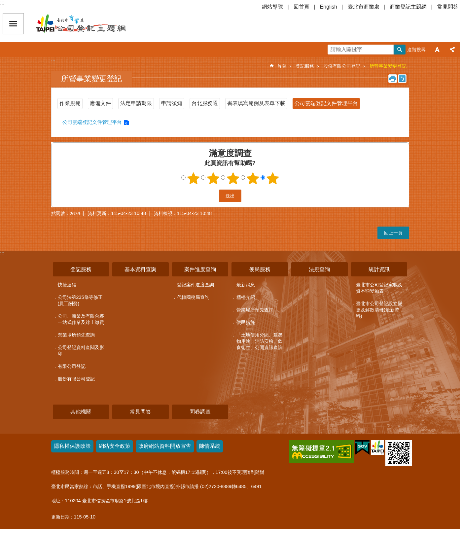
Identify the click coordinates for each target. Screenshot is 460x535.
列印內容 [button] (392, 78)
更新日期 (60, 516)
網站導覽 (272, 7)
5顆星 (272, 178)
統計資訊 (379, 269)
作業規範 (70, 103)
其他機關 (80, 411)
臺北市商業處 (363, 7)
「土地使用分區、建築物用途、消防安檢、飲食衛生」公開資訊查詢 (259, 341)
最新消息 (245, 284)
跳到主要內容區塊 (3, 3)
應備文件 (100, 103)
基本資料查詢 (140, 269)
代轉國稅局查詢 (193, 297)
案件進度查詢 (200, 269)
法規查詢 (319, 269)
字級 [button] (437, 49)
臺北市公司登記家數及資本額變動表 (379, 288)
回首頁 (301, 7)
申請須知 (171, 103)
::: (2, 3)
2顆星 (213, 178)
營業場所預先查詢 (76, 335)
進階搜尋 (416, 49)
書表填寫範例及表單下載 (256, 103)
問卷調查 (200, 411)
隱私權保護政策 (72, 446)
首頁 (281, 66)
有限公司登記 (72, 366)
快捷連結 (67, 284)
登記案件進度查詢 (195, 284)
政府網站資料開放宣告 (164, 446)
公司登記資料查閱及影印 (81, 350)
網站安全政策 (114, 446)
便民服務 (259, 269)
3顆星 (233, 178)
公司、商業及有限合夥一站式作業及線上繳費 (81, 319)
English (328, 7)
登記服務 (305, 66)
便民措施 (245, 322)
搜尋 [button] (400, 49)
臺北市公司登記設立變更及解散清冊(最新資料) (379, 310)
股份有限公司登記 (341, 66)
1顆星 (193, 178)
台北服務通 (205, 103)
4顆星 (252, 178)
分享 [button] (452, 49)
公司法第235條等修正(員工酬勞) (80, 300)
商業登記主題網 (408, 7)
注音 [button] (402, 78)
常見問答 (447, 7)
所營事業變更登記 (388, 66)
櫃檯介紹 (245, 297)
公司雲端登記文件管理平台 (326, 103)
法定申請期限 (136, 103)
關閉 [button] (13, 23)
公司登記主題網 (92, 24)
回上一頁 (393, 232)
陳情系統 (209, 446)
